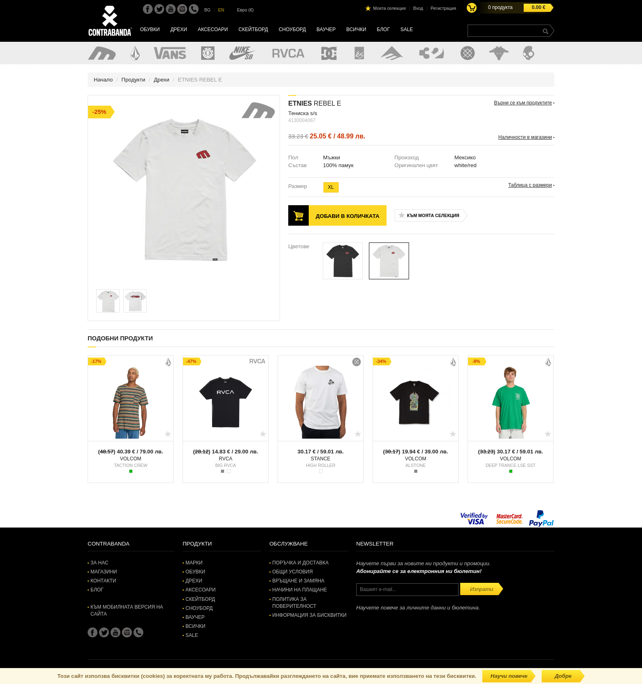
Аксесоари (213, 29)
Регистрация (443, 8)
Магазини (103, 572)
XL (331, 187)
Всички (356, 29)
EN (221, 9)
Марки (194, 563)
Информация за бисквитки (309, 615)
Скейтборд (253, 29)
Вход (418, 8)
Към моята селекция (433, 215)
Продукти (133, 80)
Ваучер (326, 29)
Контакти (103, 581)
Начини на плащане (299, 590)
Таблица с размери (530, 185)
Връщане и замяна (298, 581)
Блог (383, 29)
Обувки (150, 29)
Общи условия (292, 572)
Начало (103, 80)
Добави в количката (347, 216)
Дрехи (178, 29)
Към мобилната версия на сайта (126, 610)
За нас (99, 563)
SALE (406, 29)
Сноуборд (292, 29)
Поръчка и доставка (300, 563)
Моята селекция (389, 8)
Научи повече (509, 676)
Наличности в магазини (525, 137)
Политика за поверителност (294, 602)
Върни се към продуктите (523, 103)
